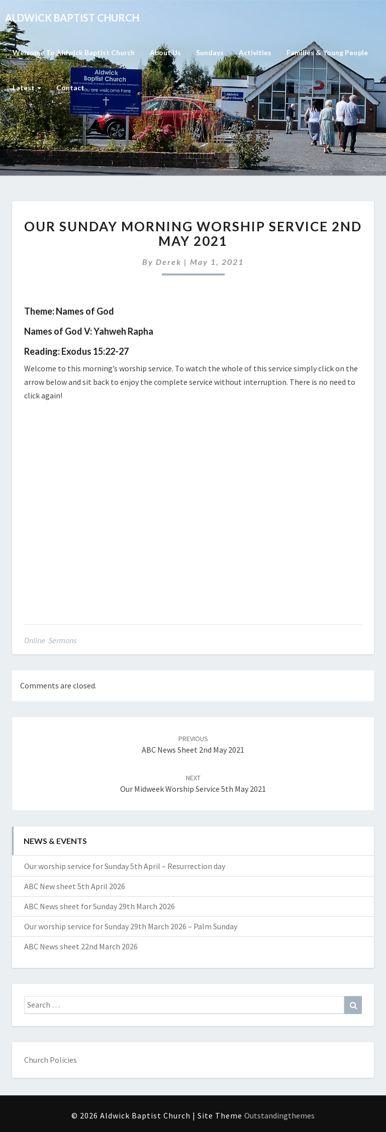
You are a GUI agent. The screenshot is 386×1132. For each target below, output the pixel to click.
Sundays (210, 52)
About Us (165, 52)
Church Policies (50, 1060)
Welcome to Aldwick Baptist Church (74, 52)
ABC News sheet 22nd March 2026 (81, 946)
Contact (70, 87)
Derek (168, 261)
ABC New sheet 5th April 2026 (74, 886)
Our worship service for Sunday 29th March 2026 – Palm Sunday (130, 926)
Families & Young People (327, 52)
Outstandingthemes (279, 1115)
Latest (27, 87)
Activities (255, 52)
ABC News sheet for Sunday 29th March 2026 (99, 906)
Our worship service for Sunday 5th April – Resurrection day (124, 866)
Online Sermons (50, 640)
